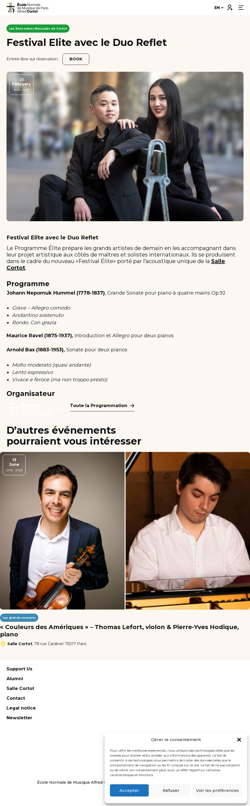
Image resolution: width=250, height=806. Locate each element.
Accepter (129, 790)
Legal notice (21, 708)
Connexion (230, 6)
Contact (16, 698)
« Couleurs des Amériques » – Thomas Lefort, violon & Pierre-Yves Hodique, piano (119, 631)
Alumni (15, 678)
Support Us (19, 668)
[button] (239, 739)
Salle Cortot (20, 688)
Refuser (171, 790)
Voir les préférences (217, 790)
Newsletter (19, 717)
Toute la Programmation (98, 405)
